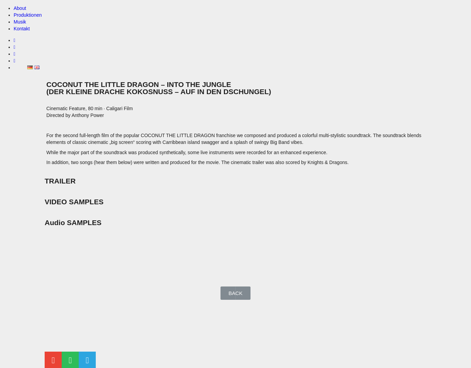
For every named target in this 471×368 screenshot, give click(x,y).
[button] (236, 293)
